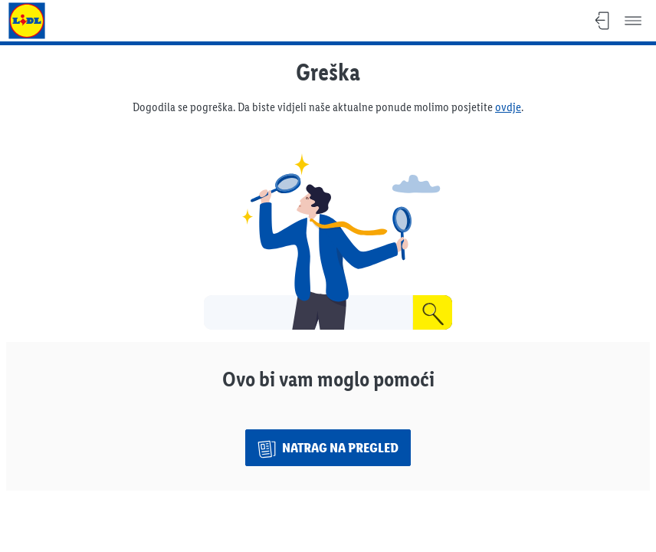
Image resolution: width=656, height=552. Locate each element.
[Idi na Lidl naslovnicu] (27, 21)
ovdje (508, 107)
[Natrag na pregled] (328, 447)
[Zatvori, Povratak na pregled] (602, 20)
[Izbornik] (633, 20)
